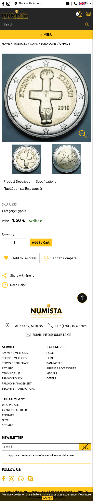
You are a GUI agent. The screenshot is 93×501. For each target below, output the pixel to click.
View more (84, 494)
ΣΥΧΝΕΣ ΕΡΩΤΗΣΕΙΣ (15, 410)
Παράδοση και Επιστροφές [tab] (23, 188)
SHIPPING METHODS (14, 358)
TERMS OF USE (11, 373)
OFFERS (51, 378)
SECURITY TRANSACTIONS (18, 388)
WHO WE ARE (10, 404)
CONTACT (8, 415)
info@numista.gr (68, 4)
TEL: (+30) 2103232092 (71, 326)
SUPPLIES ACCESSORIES (61, 368)
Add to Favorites (25, 258)
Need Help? (18, 285)
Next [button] (4, 97)
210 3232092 (75, 3)
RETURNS (8, 368)
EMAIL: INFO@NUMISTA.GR (52, 335)
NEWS (5, 420)
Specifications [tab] (46, 181)
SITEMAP (7, 425)
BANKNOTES (54, 363)
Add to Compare (64, 258)
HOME (50, 352)
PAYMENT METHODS (15, 352)
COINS (50, 358)
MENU (47, 34)
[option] (46, 97)
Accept (47, 498)
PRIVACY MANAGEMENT (17, 383)
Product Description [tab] (18, 181)
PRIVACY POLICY (12, 378)
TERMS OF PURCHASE (15, 363)
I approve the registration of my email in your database (41, 455)
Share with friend (22, 275)
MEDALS (51, 373)
